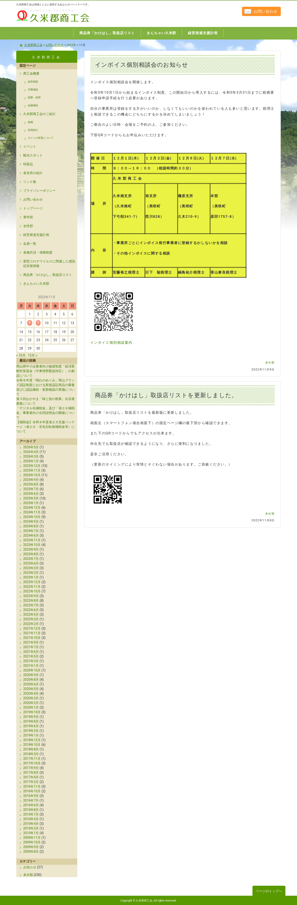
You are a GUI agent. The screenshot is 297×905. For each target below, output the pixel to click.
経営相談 (33, 81)
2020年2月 (31, 703)
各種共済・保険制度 (37, 252)
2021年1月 (31, 665)
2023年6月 (31, 563)
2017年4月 (31, 777)
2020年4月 (31, 693)
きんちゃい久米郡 (36, 283)
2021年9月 (31, 642)
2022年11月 (32, 586)
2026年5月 (31, 447)
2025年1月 (31, 503)
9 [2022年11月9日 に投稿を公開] (38, 322)
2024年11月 (32, 512)
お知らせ (29, 867)
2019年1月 (31, 735)
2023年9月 (31, 549)
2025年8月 (31, 484)
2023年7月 (31, 559)
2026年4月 (31, 452)
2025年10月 (32, 475)
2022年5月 (31, 614)
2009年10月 (32, 842)
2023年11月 (32, 540)
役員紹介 (33, 130)
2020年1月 (31, 707)
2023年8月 (31, 554)
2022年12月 (32, 582)
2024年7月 (31, 531)
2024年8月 (31, 526)
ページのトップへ (269, 891)
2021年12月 (32, 628)
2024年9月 (31, 521)
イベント (29, 146)
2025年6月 (31, 493)
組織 (30, 122)
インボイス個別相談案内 (111, 342)
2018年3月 (31, 754)
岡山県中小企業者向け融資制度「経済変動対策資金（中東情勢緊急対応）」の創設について (45, 370)
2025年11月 (32, 470)
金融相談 (33, 105)
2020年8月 (31, 679)
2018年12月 (32, 740)
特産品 (28, 164)
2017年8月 (31, 772)
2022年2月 (31, 624)
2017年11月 (32, 758)
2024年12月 (32, 507)
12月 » (32, 355)
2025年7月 (31, 489)
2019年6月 (31, 726)
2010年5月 (31, 819)
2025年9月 (31, 480)
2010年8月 (31, 810)
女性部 (28, 226)
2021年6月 (31, 652)
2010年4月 (31, 824)
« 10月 (21, 355)
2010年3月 (31, 828)
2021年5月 (31, 656)
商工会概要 (31, 73)
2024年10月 (32, 517)
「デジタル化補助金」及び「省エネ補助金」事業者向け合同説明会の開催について (45, 412)
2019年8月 (31, 721)
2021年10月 (32, 638)
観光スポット (33, 155)
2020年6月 (31, 684)
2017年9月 (31, 768)
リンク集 (29, 182)
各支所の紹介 (33, 173)
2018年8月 (31, 749)
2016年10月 (32, 791)
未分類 (270, 362)
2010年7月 (31, 814)
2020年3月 (31, 698)
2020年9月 (31, 675)
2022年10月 (32, 591)
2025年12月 (32, 466)
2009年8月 (31, 851)
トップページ (33, 208)
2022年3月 (31, 619)
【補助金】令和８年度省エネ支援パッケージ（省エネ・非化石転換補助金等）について (45, 426)
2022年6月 (31, 610)
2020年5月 (31, 689)
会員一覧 (29, 243)
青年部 (28, 217)
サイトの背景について (40, 137)
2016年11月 (32, 786)
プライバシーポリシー (39, 190)
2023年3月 (31, 568)
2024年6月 (31, 535)
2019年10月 (32, 712)
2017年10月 (32, 763)
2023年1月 (31, 577)
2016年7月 (31, 800)
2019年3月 (31, 731)
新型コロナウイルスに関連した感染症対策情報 (49, 263)
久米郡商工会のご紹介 (39, 114)
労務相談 (33, 89)
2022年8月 (31, 600)
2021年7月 (31, 647)
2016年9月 (31, 796)
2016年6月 (31, 805)
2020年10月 (32, 670)
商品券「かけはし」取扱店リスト (47, 275)
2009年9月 (31, 847)
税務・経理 (34, 97)
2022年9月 (31, 596)
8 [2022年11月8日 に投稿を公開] (30, 322)
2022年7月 (31, 605)
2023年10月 (32, 545)
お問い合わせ (265, 11)
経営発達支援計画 (36, 235)
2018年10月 (32, 744)
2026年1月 (31, 461)
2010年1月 (31, 833)
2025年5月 (31, 498)
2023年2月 (31, 573)
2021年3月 (31, 661)
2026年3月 (31, 456)
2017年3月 (31, 782)
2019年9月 (31, 717)
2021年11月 (32, 633)
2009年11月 (32, 837)
